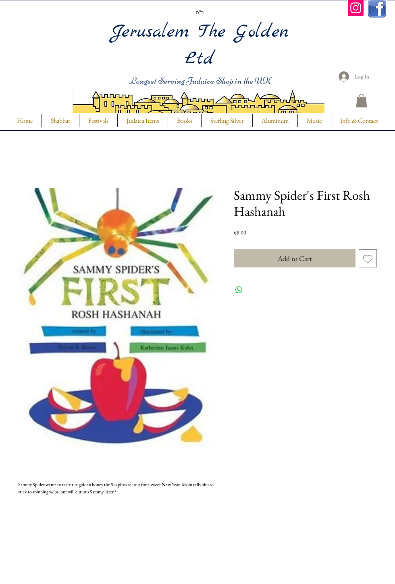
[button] (361, 100)
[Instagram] (356, 8)
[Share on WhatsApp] (239, 290)
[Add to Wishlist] (368, 258)
